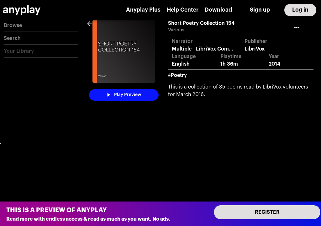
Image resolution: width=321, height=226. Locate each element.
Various (176, 30)
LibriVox (255, 48)
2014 (275, 64)
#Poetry (177, 75)
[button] (41, 25)
